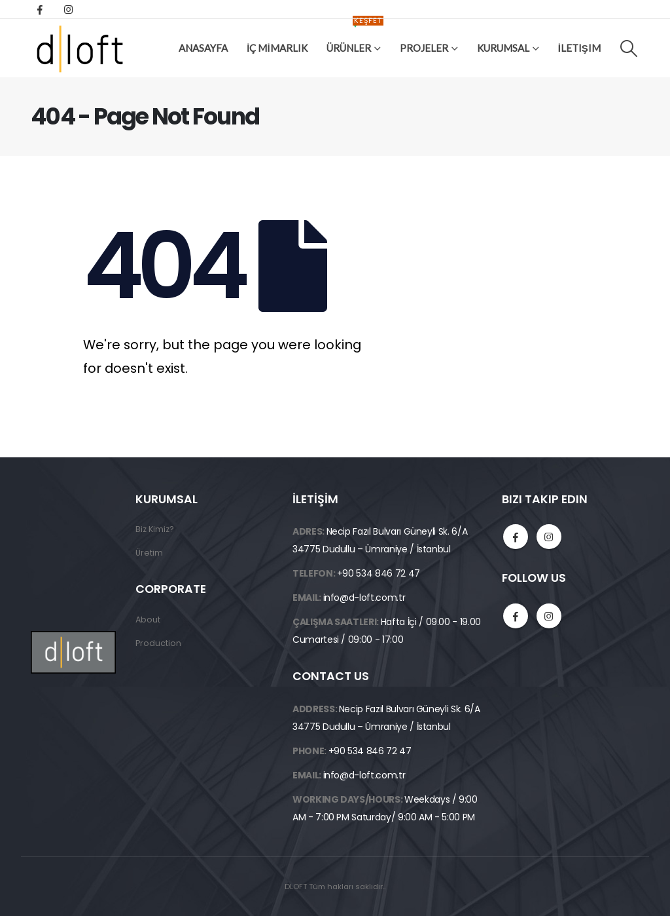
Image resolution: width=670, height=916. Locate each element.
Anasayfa (203, 48)
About (147, 619)
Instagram (549, 536)
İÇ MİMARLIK (277, 48)
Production (158, 643)
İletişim (579, 48)
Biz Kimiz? (154, 529)
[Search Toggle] (629, 48)
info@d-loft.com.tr (364, 597)
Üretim (149, 552)
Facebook (515, 536)
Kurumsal (503, 48)
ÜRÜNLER (354, 38)
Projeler (424, 48)
